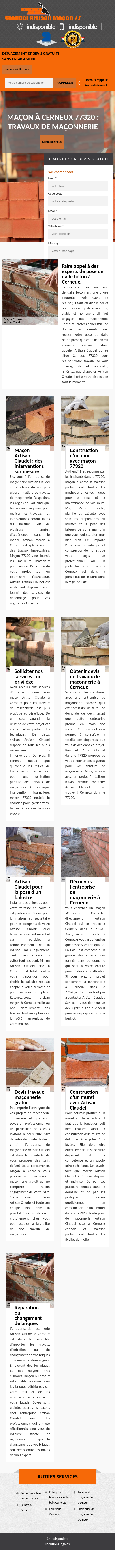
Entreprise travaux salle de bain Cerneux (59, 1497)
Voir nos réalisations (17, 69)
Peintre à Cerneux (26, 1507)
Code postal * (57, 193)
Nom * (52, 178)
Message (54, 243)
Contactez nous (52, 142)
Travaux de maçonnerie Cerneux (85, 1497)
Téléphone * (56, 226)
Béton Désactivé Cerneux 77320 (31, 1495)
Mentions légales (57, 1544)
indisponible (40, 26)
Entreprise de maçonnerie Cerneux (86, 1514)
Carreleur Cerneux (55, 1511)
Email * (53, 211)
